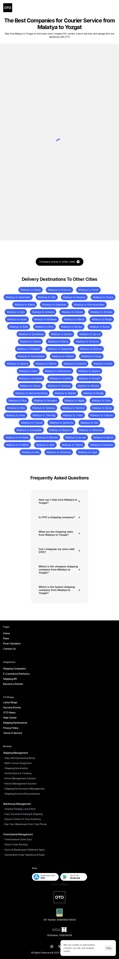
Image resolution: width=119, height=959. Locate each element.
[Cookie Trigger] (59, 884)
